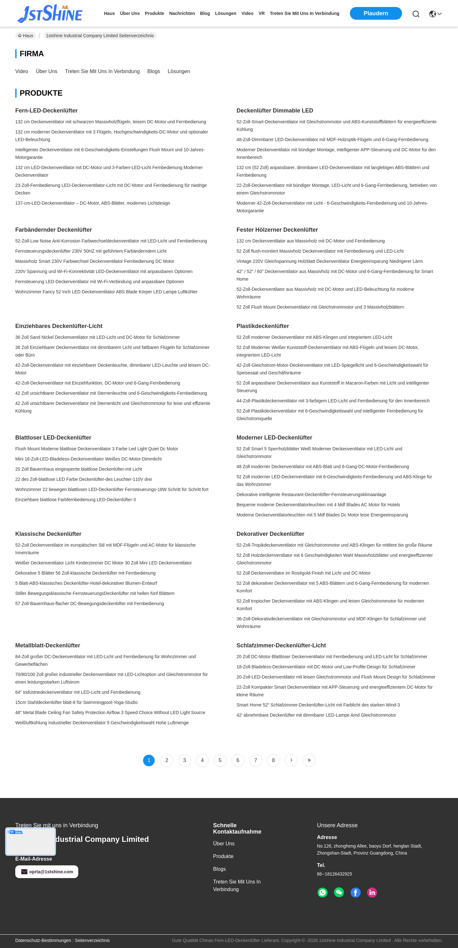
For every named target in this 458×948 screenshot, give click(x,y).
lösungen (225, 13)
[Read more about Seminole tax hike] (291, 760)
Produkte (223, 856)
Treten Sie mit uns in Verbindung (102, 71)
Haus (109, 13)
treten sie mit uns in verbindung (304, 13)
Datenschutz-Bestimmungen (43, 940)
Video (21, 71)
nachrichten (182, 13)
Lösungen (179, 71)
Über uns (130, 13)
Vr (262, 13)
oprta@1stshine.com (46, 871)
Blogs (153, 71)
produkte (154, 13)
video (247, 13)
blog (205, 13)
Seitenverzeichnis (92, 940)
